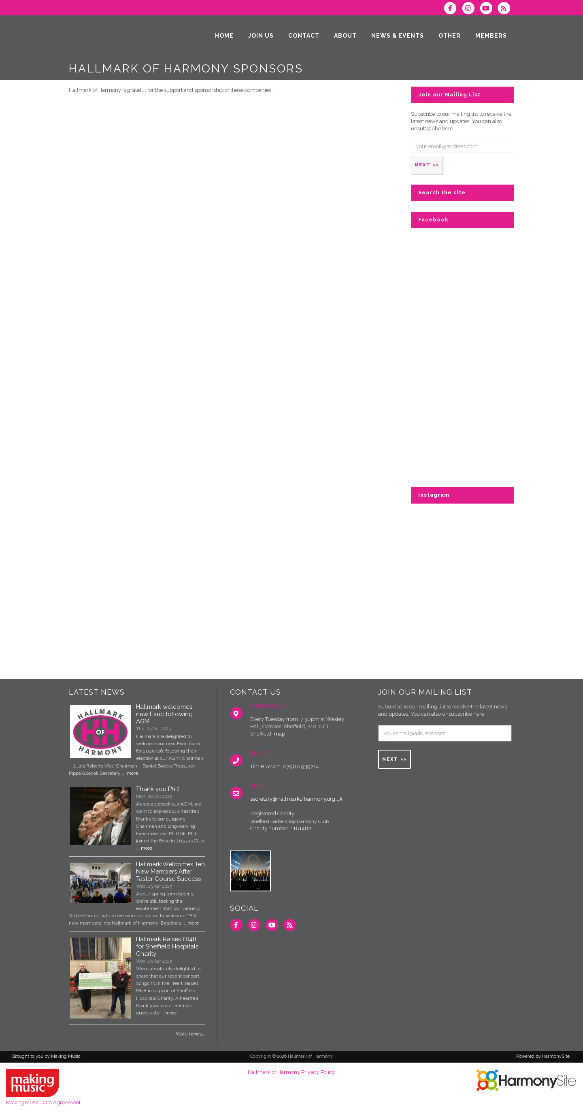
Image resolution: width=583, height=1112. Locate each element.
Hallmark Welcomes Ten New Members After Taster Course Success (170, 871)
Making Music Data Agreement (43, 1102)
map (279, 734)
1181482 (301, 828)
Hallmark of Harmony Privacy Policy (291, 1072)
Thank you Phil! (157, 789)
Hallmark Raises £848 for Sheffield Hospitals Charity (167, 946)
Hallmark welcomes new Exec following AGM (164, 714)
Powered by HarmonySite (543, 1056)
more (132, 773)
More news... (190, 1034)
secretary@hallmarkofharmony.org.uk (296, 799)
